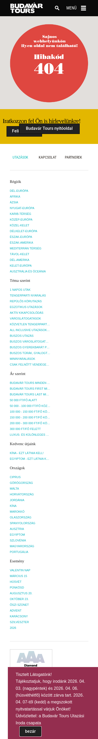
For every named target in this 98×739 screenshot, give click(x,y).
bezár (30, 731)
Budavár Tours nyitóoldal (49, 128)
